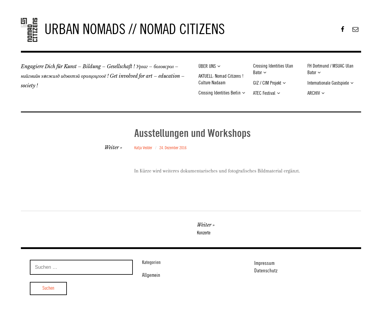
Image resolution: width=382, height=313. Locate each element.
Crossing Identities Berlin (219, 93)
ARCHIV (313, 93)
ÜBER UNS (207, 66)
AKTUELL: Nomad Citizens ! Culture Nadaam (221, 79)
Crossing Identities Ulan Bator (273, 69)
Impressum (264, 263)
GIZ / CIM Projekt (267, 83)
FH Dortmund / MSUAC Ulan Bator (330, 69)
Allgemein (151, 275)
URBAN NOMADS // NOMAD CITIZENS (134, 29)
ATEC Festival (264, 93)
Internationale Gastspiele (328, 83)
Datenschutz (266, 271)
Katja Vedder (143, 148)
